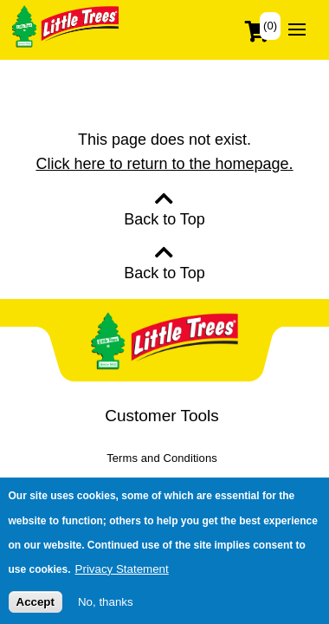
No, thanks (105, 607)
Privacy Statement (122, 574)
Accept (35, 607)
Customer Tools (162, 415)
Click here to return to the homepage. (164, 163)
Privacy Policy (161, 482)
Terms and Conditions (161, 458)
